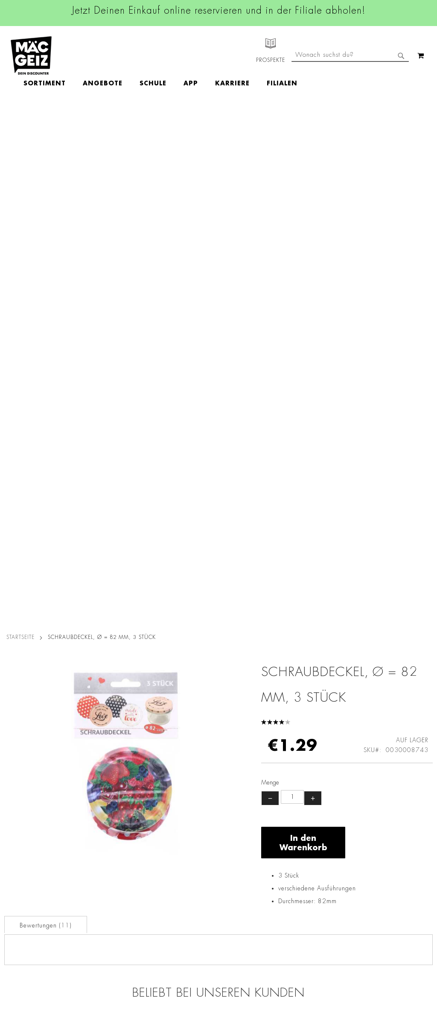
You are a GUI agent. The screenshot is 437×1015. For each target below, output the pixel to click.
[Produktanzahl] (292, 280)
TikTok (187, 828)
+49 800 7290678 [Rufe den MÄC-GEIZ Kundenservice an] (297, 796)
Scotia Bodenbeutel (272, 599)
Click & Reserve (22, 836)
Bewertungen (46, 409)
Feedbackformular (303, 862)
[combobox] (350, 91)
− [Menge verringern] (270, 282)
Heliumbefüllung (23, 884)
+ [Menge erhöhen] (313, 282)
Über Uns (13, 793)
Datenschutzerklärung (396, 871)
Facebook (192, 771)
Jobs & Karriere (21, 781)
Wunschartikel (20, 896)
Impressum (87, 793)
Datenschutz (89, 769)
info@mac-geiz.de (302, 833)
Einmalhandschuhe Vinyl (58, 604)
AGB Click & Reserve (101, 781)
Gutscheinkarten (22, 908)
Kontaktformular (300, 847)
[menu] (210, 55)
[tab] (45, 408)
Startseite (20, 120)
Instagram (193, 790)
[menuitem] (94, 55)
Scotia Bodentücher (165, 599)
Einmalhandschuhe (379, 599)
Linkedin (190, 809)
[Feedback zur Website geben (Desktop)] (307, 946)
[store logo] (31, 55)
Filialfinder (15, 769)
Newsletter (15, 848)
